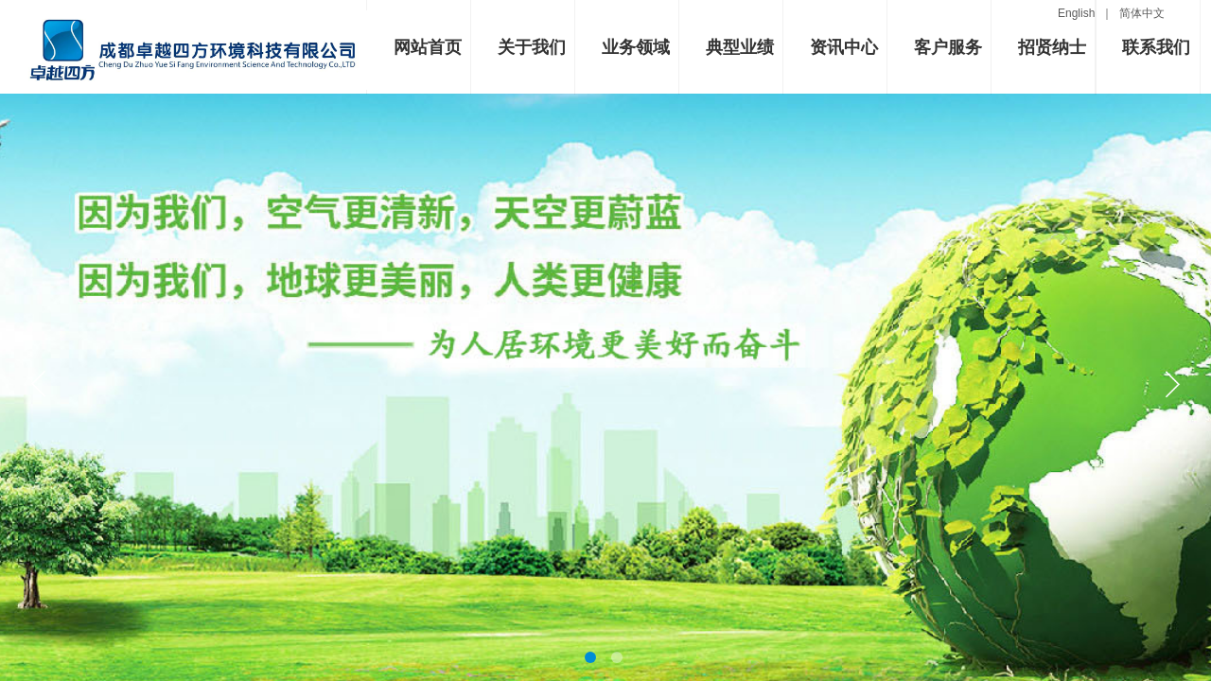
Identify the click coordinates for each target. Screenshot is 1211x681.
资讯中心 (844, 47)
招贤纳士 (1052, 47)
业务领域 (636, 47)
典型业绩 (740, 47)
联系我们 (1156, 47)
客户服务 (948, 47)
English (1079, 13)
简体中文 (1142, 13)
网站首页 (428, 47)
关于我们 (532, 47)
